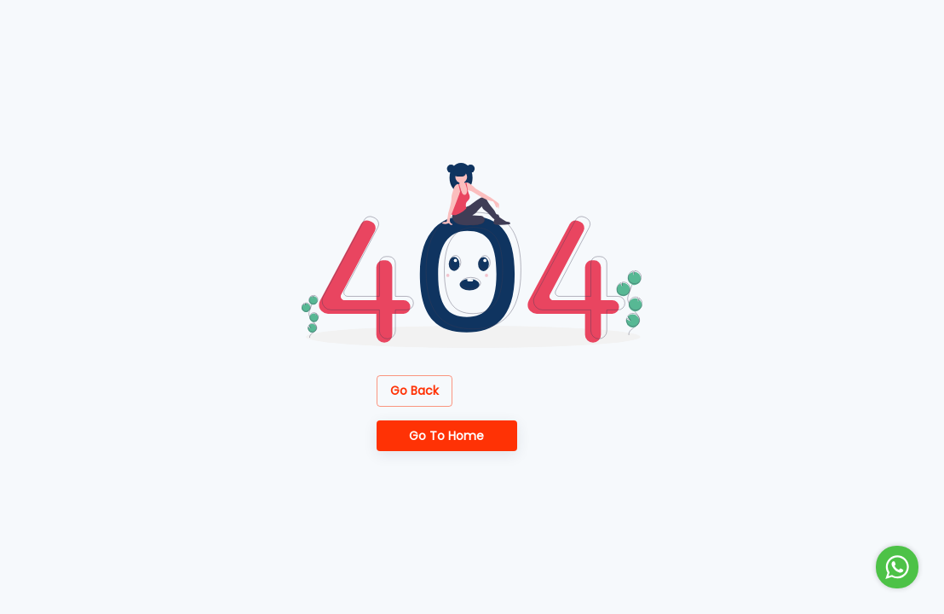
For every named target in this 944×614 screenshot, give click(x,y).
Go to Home (447, 436)
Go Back (414, 391)
